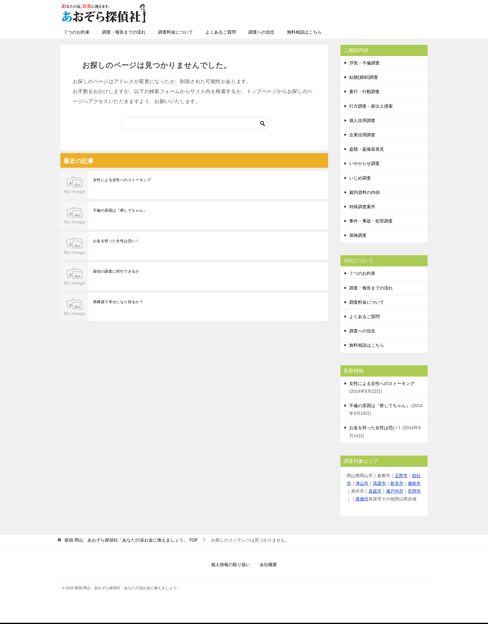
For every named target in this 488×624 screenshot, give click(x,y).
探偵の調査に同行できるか (116, 271)
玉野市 (401, 475)
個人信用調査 (362, 120)
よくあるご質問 (220, 32)
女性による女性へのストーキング (122, 180)
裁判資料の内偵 (364, 192)
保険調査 (358, 235)
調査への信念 (261, 32)
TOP (131, 539)
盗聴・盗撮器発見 (366, 149)
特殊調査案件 (362, 206)
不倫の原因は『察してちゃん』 (120, 210)
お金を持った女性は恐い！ (116, 241)
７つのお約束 (76, 32)
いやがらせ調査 (364, 163)
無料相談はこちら (304, 32)
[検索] (194, 123)
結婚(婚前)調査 (363, 77)
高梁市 (379, 483)
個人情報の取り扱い (230, 564)
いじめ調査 (360, 178)
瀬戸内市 (394, 491)
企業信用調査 (362, 134)
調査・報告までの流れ (124, 32)
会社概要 (268, 564)
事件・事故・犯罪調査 (371, 220)
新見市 (396, 483)
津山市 (361, 483)
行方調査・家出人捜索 (371, 106)
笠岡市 (414, 491)
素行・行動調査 (364, 91)
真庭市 (375, 491)
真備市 (361, 498)
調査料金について (175, 32)
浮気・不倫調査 (364, 62)
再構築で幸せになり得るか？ (118, 302)
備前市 (414, 483)
